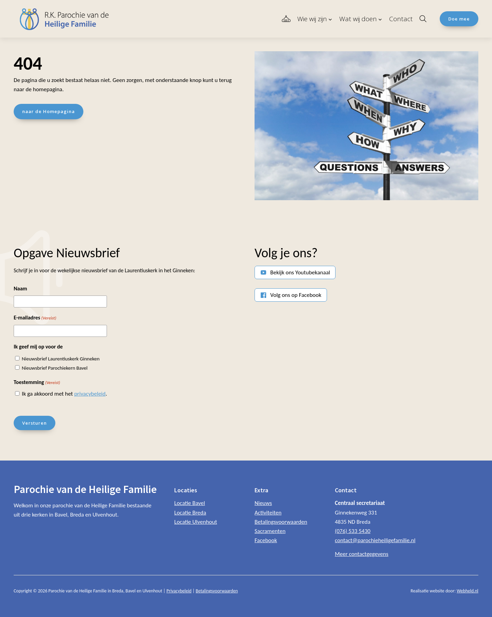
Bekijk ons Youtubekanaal (300, 272)
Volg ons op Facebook (296, 295)
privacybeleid (90, 393)
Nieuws (263, 503)
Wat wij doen (358, 18)
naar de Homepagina (48, 111)
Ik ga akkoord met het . (64, 393)
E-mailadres (35, 318)
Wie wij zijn (312, 18)
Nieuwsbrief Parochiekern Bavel (54, 368)
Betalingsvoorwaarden (281, 521)
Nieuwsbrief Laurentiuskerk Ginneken (61, 359)
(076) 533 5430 (352, 531)
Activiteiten (268, 512)
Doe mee (459, 19)
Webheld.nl (467, 591)
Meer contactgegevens (361, 554)
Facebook (266, 540)
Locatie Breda (190, 512)
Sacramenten (270, 531)
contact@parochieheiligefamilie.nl (375, 540)
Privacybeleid (178, 591)
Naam (20, 288)
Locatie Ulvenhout (195, 521)
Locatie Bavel (189, 503)
